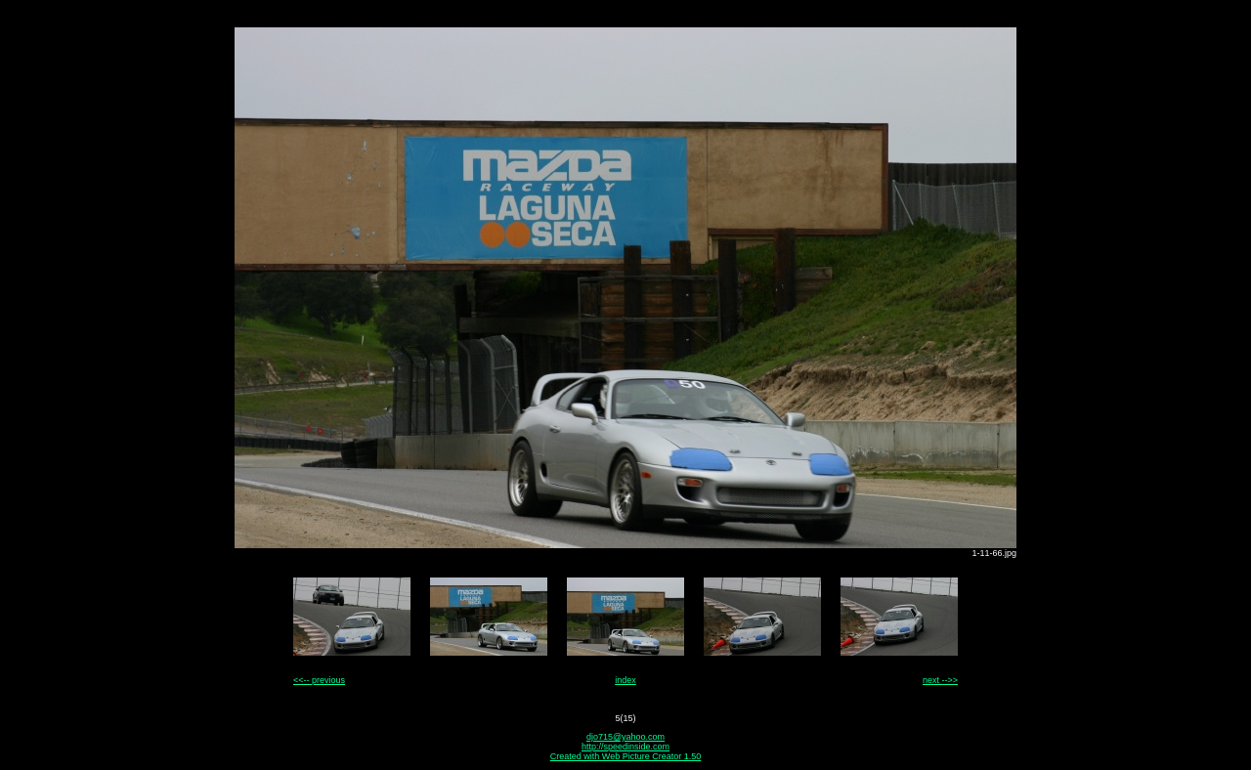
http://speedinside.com (625, 746)
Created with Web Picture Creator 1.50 (625, 756)
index (625, 680)
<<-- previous (319, 680)
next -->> (940, 680)
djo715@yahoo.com (625, 737)
